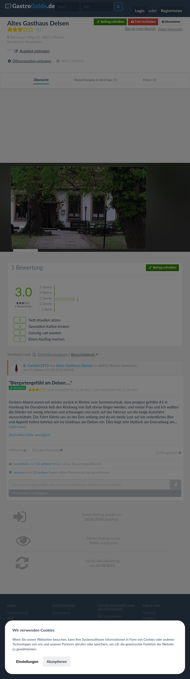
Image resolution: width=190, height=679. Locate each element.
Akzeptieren (57, 661)
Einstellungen (27, 661)
